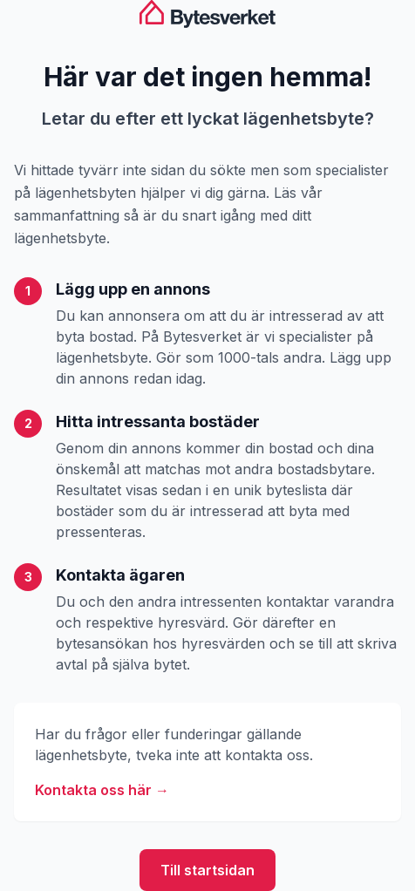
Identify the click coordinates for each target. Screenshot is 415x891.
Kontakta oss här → (102, 790)
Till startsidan (207, 870)
